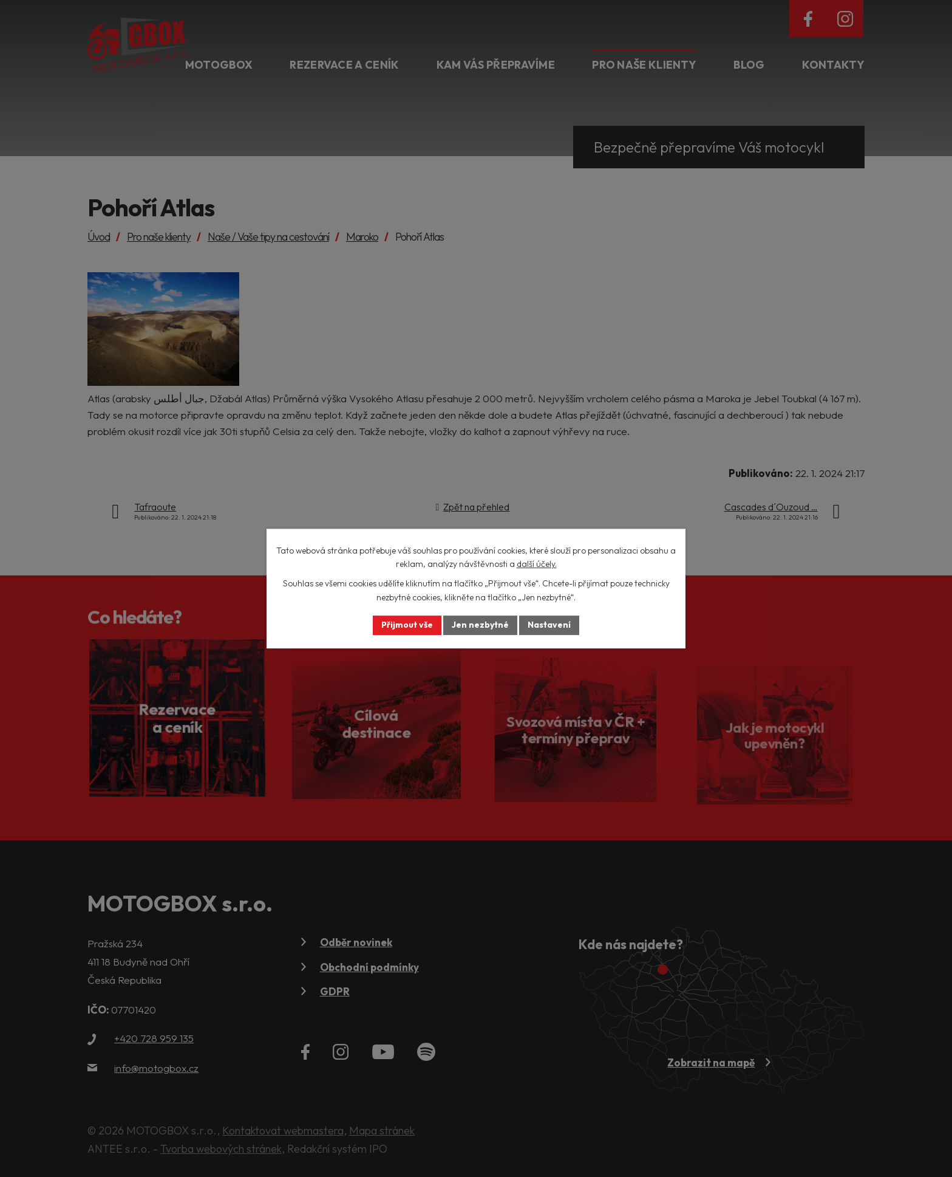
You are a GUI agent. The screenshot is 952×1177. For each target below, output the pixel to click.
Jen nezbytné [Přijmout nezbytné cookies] (480, 624)
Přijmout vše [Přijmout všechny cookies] (407, 624)
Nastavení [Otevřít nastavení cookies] (549, 624)
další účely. (537, 563)
